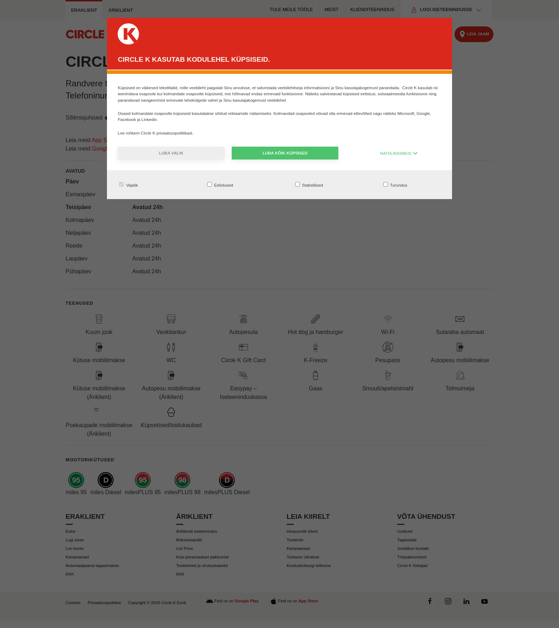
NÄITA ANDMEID (399, 153)
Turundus (395, 184)
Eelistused (220, 184)
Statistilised (309, 184)
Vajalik (128, 184)
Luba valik (171, 153)
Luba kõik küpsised (284, 153)
